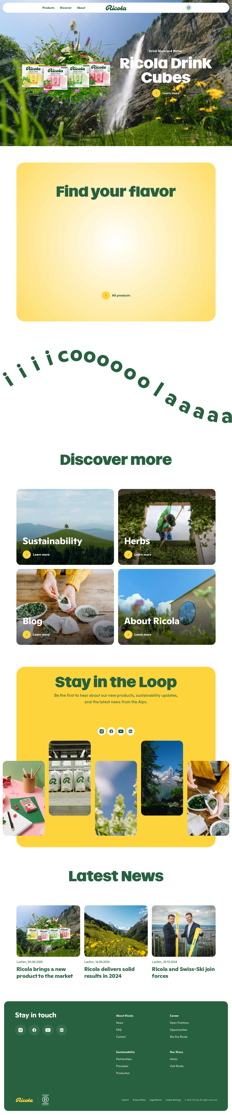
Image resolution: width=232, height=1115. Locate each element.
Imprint (125, 1100)
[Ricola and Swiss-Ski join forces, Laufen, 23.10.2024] (184, 942)
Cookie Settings (173, 1100)
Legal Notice (156, 1100)
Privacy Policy (139, 1100)
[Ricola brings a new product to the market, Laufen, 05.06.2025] (48, 942)
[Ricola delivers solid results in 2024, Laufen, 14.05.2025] (116, 942)
